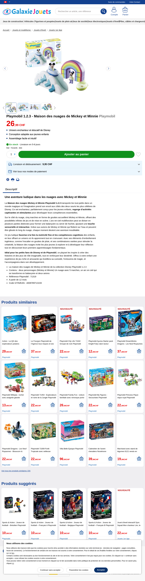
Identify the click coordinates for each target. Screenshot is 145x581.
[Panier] (125, 11)
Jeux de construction (13, 21)
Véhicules (29, 21)
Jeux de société (80, 21)
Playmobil (6, 357)
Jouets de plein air (64, 21)
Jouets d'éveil (112, 21)
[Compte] (114, 11)
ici (13, 563)
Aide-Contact (134, 2)
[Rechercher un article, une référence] (81, 11)
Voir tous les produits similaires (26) (15, 471)
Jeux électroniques (97, 21)
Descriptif (11, 189)
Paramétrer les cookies (78, 570)
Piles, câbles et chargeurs (131, 21)
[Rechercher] (104, 11)
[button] (74, 164)
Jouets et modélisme (21, 30)
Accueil (6, 30)
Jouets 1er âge (55, 30)
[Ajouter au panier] (76, 154)
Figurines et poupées (45, 21)
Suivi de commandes (116, 2)
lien (13, 553)
